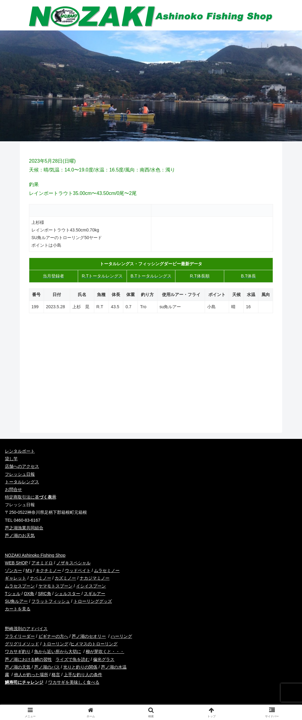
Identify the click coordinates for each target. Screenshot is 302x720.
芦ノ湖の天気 (18, 667)
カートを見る (18, 608)
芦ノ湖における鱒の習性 (28, 659)
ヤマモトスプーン (55, 586)
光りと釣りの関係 (80, 667)
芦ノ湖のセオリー (89, 636)
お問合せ (13, 489)
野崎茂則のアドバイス (26, 628)
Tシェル (12, 593)
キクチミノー (48, 570)
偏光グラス (103, 659)
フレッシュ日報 (20, 474)
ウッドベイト (78, 570)
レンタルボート (20, 451)
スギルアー (94, 593)
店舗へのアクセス (22, 466)
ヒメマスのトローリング (93, 643)
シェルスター (67, 593)
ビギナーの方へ (53, 636)
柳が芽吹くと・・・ (105, 651)
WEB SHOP (16, 562)
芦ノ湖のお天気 (20, 535)
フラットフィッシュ (50, 601)
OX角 (29, 593)
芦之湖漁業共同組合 (24, 527)
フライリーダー (20, 636)
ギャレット (15, 578)
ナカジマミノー (95, 578)
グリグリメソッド (22, 643)
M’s (29, 570)
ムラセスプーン (20, 586)
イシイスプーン (91, 586)
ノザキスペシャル (73, 562)
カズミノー (65, 578)
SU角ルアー (16, 601)
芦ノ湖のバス (47, 667)
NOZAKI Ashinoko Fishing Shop (35, 555)
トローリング (55, 643)
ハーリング (121, 636)
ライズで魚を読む (73, 659)
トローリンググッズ (93, 601)
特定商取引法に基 (30, 497)
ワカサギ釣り (18, 651)
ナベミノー (40, 578)
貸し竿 (11, 458)
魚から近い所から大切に (57, 651)
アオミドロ (42, 562)
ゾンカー (13, 570)
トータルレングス (22, 481)
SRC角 (44, 593)
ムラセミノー (107, 570)
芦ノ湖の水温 (114, 667)
